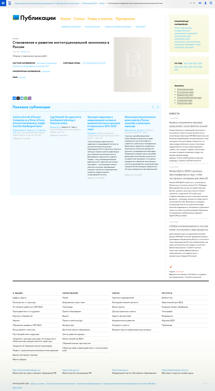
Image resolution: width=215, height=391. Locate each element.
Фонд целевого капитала (24, 329)
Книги (65, 18)
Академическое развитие (123, 320)
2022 (181, 66)
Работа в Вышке (19, 359)
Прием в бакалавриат (71, 311)
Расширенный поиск (93, 27)
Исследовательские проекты (125, 302)
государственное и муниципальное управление (185, 31)
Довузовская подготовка (73, 302)
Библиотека (167, 297)
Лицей (65, 297)
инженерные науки (182, 38)
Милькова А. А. (92, 133)
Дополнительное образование (76, 329)
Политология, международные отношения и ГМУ (31, 66)
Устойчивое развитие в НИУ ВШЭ (28, 307)
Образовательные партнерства (76, 343)
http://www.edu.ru (120, 370)
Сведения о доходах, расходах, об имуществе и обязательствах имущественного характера (34, 339)
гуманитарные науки (182, 36)
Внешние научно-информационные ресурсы (131, 329)
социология (179, 47)
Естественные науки (185, 92)
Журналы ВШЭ (168, 320)
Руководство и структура (24, 302)
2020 (190, 66)
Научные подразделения (123, 297)
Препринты (125, 18)
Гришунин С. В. (32, 130)
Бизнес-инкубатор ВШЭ (72, 338)
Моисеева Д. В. (130, 130)
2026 (190, 63)
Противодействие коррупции (26, 334)
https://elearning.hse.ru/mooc (175, 370)
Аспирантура (68, 325)
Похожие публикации (31, 107)
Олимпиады (67, 307)
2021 (186, 66)
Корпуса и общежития (22, 316)
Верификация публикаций (71, 27)
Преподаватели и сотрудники (26, 311)
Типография (167, 311)
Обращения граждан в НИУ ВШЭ (27, 325)
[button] (78, 111)
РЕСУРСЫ (167, 293)
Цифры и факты (19, 297)
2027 (186, 63)
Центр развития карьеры (73, 334)
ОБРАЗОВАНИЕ (70, 293)
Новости (174, 113)
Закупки (16, 320)
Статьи (79, 18)
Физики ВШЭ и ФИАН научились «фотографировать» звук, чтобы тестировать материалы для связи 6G (188, 174)
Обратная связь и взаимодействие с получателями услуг (85, 349)
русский (22, 77)
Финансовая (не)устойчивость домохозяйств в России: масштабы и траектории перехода (140, 121)
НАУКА (116, 293)
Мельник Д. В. (55, 127)
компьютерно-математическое (187, 41)
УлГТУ (23, 52)
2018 (200, 66)
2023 (176, 66)
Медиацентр (167, 316)
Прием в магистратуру (72, 320)
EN (194, 3)
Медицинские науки (185, 94)
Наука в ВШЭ (140, 27)
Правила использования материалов (118, 27)
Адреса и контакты (37, 383)
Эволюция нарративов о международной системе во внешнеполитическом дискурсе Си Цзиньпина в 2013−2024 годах (103, 122)
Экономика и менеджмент (47, 63)
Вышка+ (65, 316)
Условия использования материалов (61, 383)
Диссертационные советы (124, 311)
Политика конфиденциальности (89, 383)
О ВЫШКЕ (18, 293)
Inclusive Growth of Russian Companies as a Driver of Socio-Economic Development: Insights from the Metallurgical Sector (29, 121)
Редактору (205, 383)
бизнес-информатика (183, 27)
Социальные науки (184, 100)
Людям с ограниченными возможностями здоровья (35, 350)
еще (176, 69)
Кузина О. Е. (141, 130)
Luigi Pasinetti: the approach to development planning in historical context (65, 119)
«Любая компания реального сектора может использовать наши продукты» (188, 227)
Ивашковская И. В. (19, 130)
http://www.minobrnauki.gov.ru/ (26, 370)
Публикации (38, 17)
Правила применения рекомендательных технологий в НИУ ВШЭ (129, 383)
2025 (195, 63)
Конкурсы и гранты (120, 325)
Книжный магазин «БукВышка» (175, 307)
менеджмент (190, 44)
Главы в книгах (100, 18)
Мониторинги (118, 307)
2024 (200, 63)
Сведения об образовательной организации (32, 345)
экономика (189, 47)
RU (191, 3)
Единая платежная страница (25, 355)
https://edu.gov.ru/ (70, 370)
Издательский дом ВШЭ (172, 302)
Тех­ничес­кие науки (184, 103)
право (198, 44)
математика (179, 44)
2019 (195, 66)
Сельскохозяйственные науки (189, 97)
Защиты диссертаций (121, 316)
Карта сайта (17, 387)
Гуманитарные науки (185, 89)
